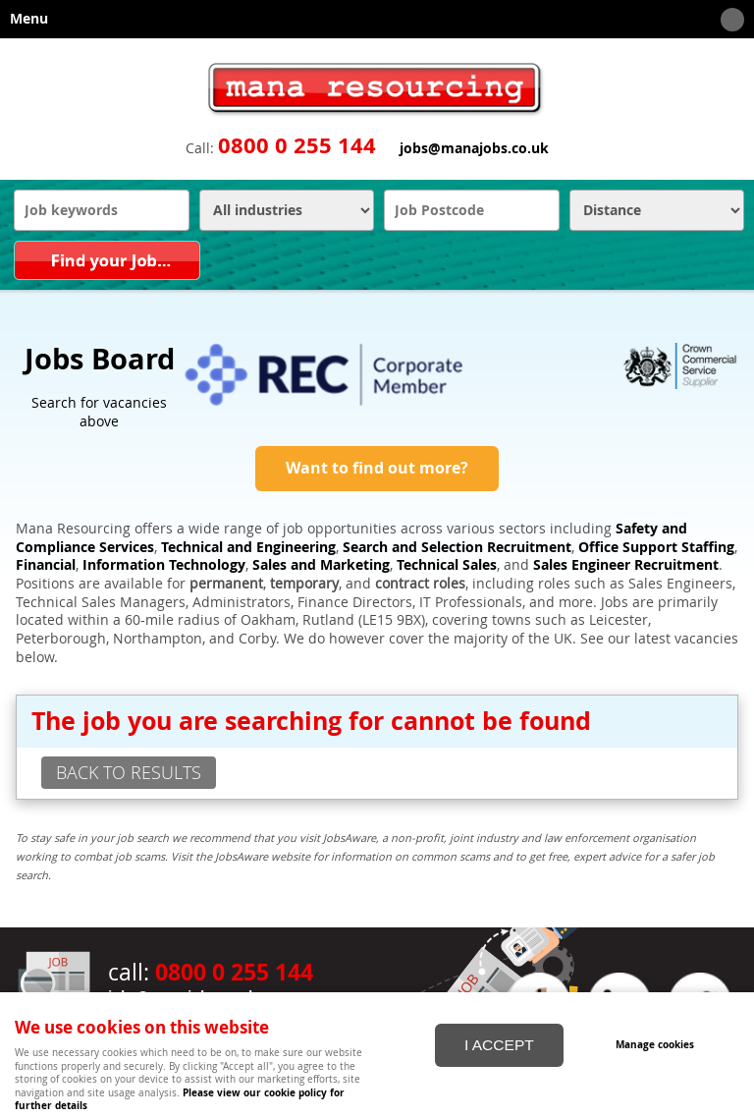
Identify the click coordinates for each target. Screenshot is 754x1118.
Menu (372, 19)
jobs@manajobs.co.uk (474, 148)
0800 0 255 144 (297, 145)
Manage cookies (655, 1044)
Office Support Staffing (656, 547)
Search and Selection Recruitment (457, 547)
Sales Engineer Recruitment (626, 565)
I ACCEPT (499, 1044)
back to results (128, 772)
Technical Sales (447, 565)
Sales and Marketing (321, 565)
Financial (46, 565)
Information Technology (163, 565)
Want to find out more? (377, 467)
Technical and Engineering (248, 547)
